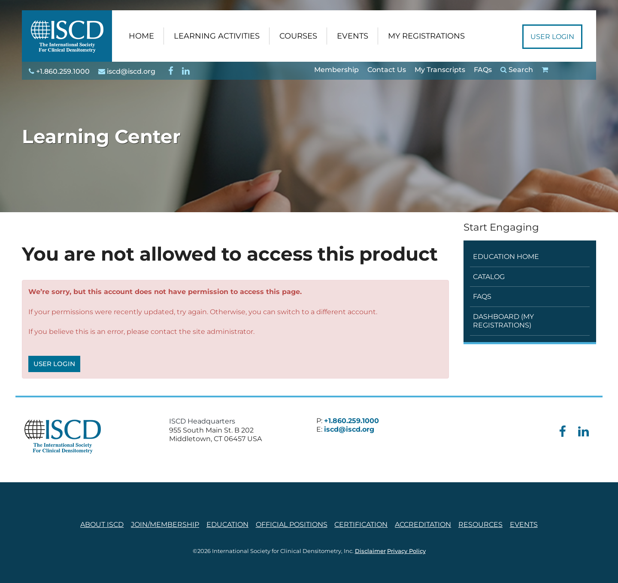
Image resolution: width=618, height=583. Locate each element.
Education (227, 524)
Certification (361, 524)
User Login (552, 37)
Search (516, 70)
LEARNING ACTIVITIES (217, 36)
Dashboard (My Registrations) (503, 321)
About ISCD (102, 524)
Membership (336, 70)
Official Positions (291, 524)
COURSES (298, 36)
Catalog (489, 277)
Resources (480, 524)
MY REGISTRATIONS (426, 36)
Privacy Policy (406, 551)
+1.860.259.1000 (59, 71)
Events (524, 524)
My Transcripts (440, 70)
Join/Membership (165, 524)
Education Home (506, 256)
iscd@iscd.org (126, 71)
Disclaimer (370, 551)
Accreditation (423, 524)
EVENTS (352, 36)
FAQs (483, 70)
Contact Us (386, 70)
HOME (141, 36)
